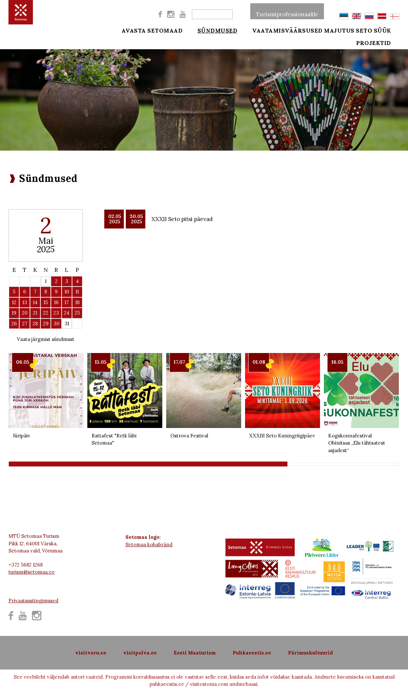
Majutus (339, 30)
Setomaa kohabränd (148, 544)
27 (24, 323)
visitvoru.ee (90, 653)
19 (14, 313)
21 (35, 313)
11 (77, 291)
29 (46, 323)
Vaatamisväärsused (278, 30)
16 (56, 302)
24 (66, 313)
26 (14, 323)
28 (35, 323)
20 (24, 313)
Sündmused (213, 30)
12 (14, 302)
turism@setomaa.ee (31, 572)
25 (77, 313)
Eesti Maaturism (195, 653)
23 (56, 313)
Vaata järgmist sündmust (45, 339)
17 (67, 302)
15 (46, 302)
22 (45, 313)
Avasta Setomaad (152, 30)
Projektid (382, 46)
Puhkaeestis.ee (252, 653)
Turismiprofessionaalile (287, 11)
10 (67, 291)
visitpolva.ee (140, 653)
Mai (45, 240)
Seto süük (382, 30)
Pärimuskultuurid (310, 653)
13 (24, 302)
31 (67, 323)
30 (56, 323)
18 (77, 302)
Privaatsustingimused (33, 600)
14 (35, 302)
